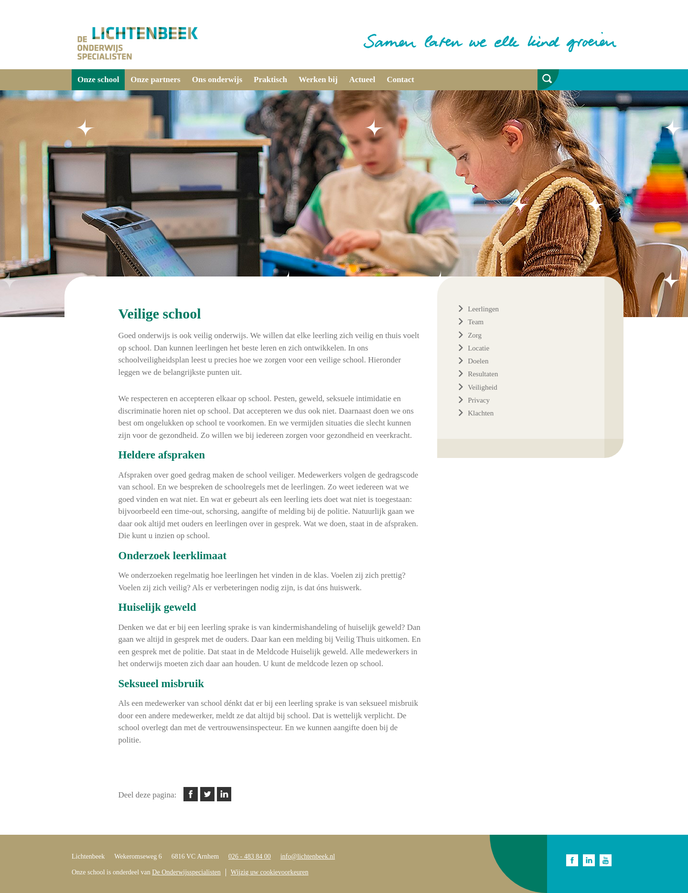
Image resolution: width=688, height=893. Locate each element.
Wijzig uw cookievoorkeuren (270, 872)
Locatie (478, 348)
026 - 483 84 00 (249, 856)
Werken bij (318, 79)
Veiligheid (482, 387)
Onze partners (155, 79)
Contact (400, 79)
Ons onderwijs (217, 79)
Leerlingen (483, 309)
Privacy (479, 400)
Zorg (475, 335)
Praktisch (270, 79)
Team (476, 322)
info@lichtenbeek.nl (307, 856)
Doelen (478, 361)
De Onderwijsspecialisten (186, 872)
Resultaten (483, 374)
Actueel (362, 79)
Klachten (481, 413)
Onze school (98, 79)
